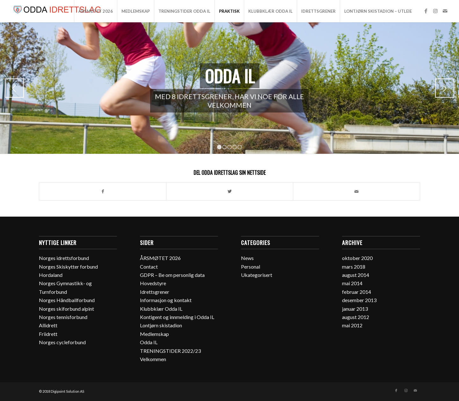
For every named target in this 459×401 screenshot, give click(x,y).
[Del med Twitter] (229, 191)
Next (444, 88)
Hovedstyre (153, 283)
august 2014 (355, 275)
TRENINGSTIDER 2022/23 (170, 351)
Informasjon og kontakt (166, 300)
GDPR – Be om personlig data (172, 275)
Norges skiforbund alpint (66, 309)
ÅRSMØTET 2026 (160, 258)
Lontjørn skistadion (161, 325)
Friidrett (48, 334)
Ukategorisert (256, 275)
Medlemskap (154, 334)
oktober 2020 (357, 258)
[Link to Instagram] (435, 11)
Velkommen (153, 359)
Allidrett (48, 325)
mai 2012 (352, 325)
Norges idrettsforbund (64, 258)
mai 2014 (352, 283)
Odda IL (148, 342)
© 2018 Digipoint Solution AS (61, 391)
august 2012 (355, 317)
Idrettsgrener (154, 292)
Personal (250, 267)
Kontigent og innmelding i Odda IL (177, 317)
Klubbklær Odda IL (161, 309)
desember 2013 (359, 300)
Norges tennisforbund (63, 317)
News (247, 258)
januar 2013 (355, 309)
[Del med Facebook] (102, 191)
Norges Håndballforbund (67, 300)
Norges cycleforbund (62, 342)
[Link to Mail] (445, 11)
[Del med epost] (356, 191)
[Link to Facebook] (426, 11)
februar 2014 (356, 292)
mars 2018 (353, 267)
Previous (14, 88)
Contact (149, 267)
